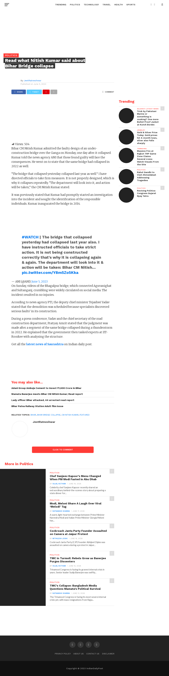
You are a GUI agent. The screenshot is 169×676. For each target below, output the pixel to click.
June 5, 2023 (39, 281)
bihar (33, 415)
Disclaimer (108, 654)
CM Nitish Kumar (70, 415)
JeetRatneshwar (32, 80)
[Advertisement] (62, 119)
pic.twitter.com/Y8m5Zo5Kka (50, 272)
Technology (91, 4)
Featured (85, 415)
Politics (75, 4)
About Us (78, 654)
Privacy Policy (63, 654)
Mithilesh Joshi (60, 539)
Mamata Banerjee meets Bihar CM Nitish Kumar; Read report (47, 394)
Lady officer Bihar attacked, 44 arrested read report (42, 400)
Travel (106, 4)
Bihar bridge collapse (49, 415)
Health (118, 4)
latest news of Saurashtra (44, 344)
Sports (130, 4)
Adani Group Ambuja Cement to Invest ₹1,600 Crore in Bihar (46, 388)
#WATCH (30, 237)
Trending (60, 4)
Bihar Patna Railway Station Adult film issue (37, 406)
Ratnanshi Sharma (61, 511)
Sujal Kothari (59, 484)
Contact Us (92, 654)
